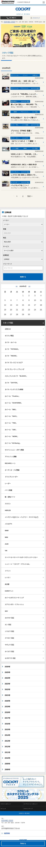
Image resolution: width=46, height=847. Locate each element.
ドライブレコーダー (11, 477)
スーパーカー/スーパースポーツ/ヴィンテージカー (21, 557)
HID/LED (8, 510)
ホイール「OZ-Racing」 (13, 443)
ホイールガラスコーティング (14, 598)
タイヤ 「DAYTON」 (11, 383)
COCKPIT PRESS (24, 2)
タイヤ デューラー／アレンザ (14, 369)
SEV (6, 611)
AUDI (6, 544)
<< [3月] (16, 286)
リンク (4, 808)
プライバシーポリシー (31, 804)
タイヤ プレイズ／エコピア (14, 362)
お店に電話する (11, 18)
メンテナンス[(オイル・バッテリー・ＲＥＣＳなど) (21, 517)
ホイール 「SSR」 (11, 430)
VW (6, 550)
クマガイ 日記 (9, 638)
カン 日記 (8, 624)
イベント (8, 571)
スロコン (8, 504)
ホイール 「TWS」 (11, 423)
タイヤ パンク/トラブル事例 (14, 389)
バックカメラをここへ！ (20, 185)
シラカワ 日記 (9, 631)
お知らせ (8, 329)
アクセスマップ (35, 17)
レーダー (8, 483)
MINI (6, 537)
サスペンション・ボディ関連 (14, 450)
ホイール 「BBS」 (11, 409)
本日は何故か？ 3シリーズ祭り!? (24, 118)
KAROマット (9, 591)
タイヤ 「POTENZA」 (12, 349)
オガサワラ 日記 (10, 658)
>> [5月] (29, 286)
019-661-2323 (9, 22)
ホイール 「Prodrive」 (12, 396)
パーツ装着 (8, 490)
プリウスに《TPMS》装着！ (21, 131)
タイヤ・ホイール (10, 342)
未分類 (7, 584)
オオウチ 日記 (9, 618)
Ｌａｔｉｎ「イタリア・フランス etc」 (18, 564)
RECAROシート (10, 463)
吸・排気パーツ (10, 497)
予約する (23, 843)
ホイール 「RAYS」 (11, 416)
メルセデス (8, 524)
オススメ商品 (9, 336)
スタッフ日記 (8, 323)
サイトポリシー (6, 804)
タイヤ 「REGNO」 (11, 356)
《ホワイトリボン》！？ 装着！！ (23, 141)
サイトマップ (29, 808)
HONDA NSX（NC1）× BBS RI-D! (24, 164)
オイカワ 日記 (9, 651)
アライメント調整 (10, 456)
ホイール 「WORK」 (12, 436)
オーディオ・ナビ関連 (12, 470)
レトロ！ (8, 577)
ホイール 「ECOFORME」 (13, 403)
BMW (6, 530)
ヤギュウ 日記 (9, 645)
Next (29, 196)
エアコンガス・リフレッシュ (14, 604)
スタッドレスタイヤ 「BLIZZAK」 (16, 376)
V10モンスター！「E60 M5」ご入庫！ (25, 154)
